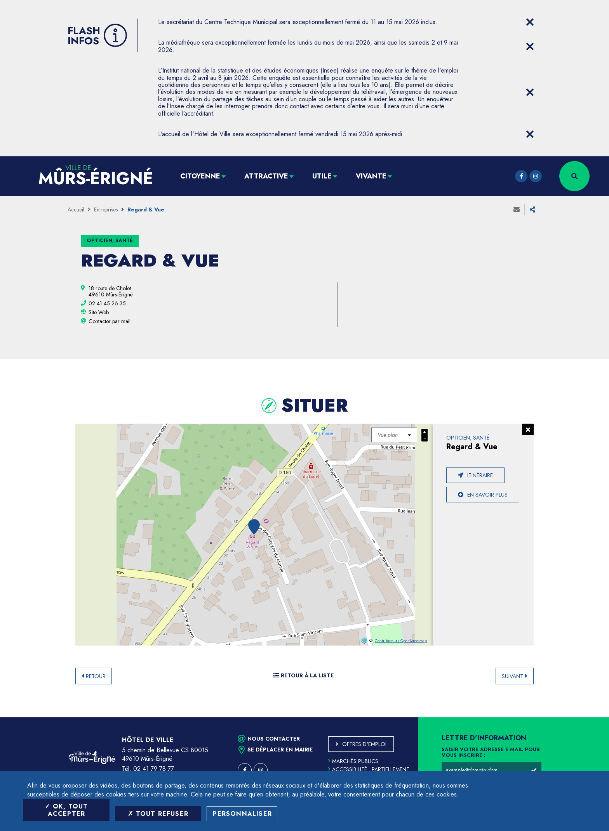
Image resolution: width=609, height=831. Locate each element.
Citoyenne (200, 176)
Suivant (512, 676)
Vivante (371, 176)
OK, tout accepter (66, 810)
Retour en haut (585, 717)
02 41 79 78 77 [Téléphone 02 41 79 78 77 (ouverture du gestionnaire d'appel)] (153, 768)
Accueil (76, 209)
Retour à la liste (303, 675)
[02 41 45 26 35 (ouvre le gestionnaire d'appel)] (107, 303)
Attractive (266, 176)
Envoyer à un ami (516, 209)
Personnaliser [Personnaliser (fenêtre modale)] (242, 813)
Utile (322, 176)
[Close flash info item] (530, 22)
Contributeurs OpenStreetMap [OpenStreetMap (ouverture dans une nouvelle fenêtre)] (401, 641)
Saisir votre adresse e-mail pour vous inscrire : (491, 752)
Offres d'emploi (364, 744)
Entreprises (106, 209)
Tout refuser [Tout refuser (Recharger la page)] (158, 813)
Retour (96, 676)
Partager (532, 209)
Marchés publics (353, 761)
